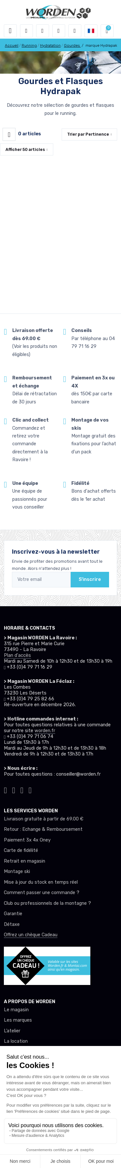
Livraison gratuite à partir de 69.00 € (43, 819)
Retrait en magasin (24, 861)
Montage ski (17, 871)
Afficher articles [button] (25, 149)
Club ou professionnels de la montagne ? (47, 903)
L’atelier (12, 1031)
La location (16, 1041)
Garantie (13, 913)
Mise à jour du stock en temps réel (41, 882)
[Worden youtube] (30, 789)
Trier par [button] (88, 134)
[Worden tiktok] (5, 789)
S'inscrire (90, 579)
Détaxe (12, 924)
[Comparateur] (74, 30)
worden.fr (45, 730)
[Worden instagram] (13, 789)
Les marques (18, 1020)
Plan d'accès (17, 655)
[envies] (58, 30)
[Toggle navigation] (10, 30)
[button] (26, 30)
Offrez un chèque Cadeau (30, 935)
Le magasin (16, 1010)
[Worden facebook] (22, 789)
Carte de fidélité (21, 850)
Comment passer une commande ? (41, 892)
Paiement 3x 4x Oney (27, 840)
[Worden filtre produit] (9, 134)
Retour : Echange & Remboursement (43, 829)
